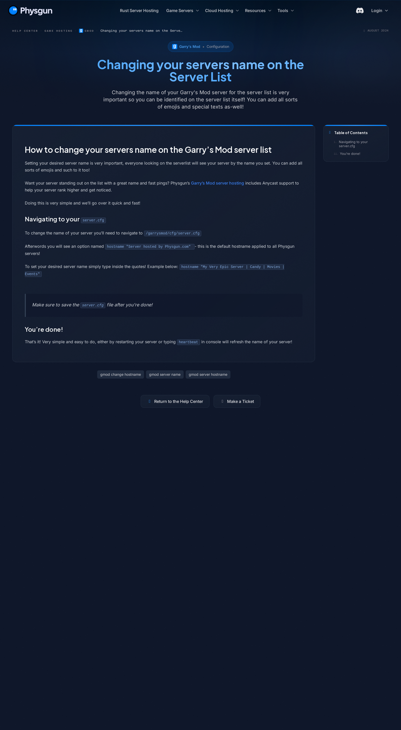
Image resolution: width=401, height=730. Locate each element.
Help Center (25, 30)
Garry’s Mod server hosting (217, 183)
